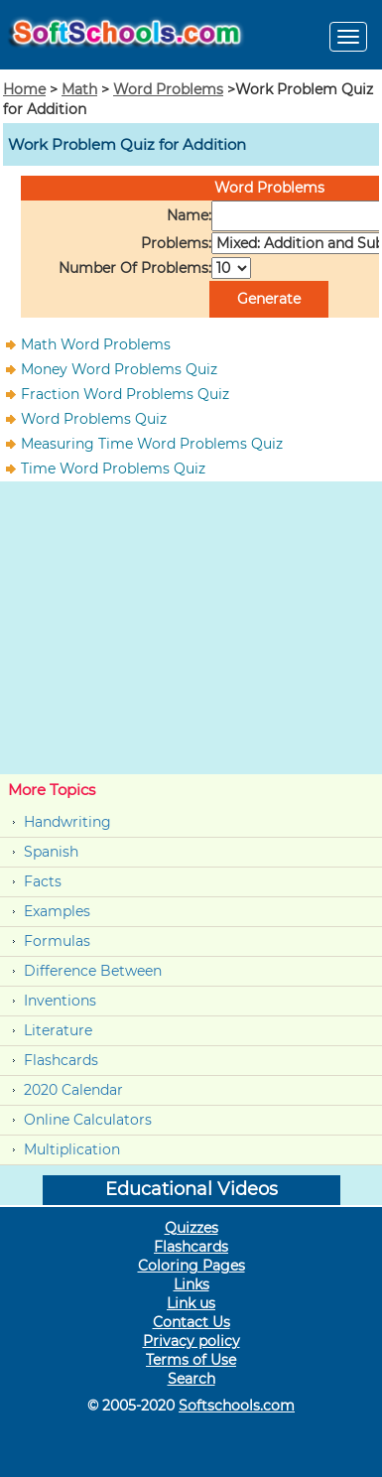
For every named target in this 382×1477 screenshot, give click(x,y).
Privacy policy (191, 1341)
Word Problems (168, 89)
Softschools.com (237, 1405)
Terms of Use (191, 1360)
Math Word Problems (96, 344)
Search (191, 1379)
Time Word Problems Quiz (113, 468)
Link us (191, 1303)
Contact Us (191, 1322)
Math (79, 89)
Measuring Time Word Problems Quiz (152, 444)
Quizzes (191, 1228)
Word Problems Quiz (94, 419)
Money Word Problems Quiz (119, 369)
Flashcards (61, 1060)
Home (24, 89)
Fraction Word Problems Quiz (125, 394)
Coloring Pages (191, 1266)
